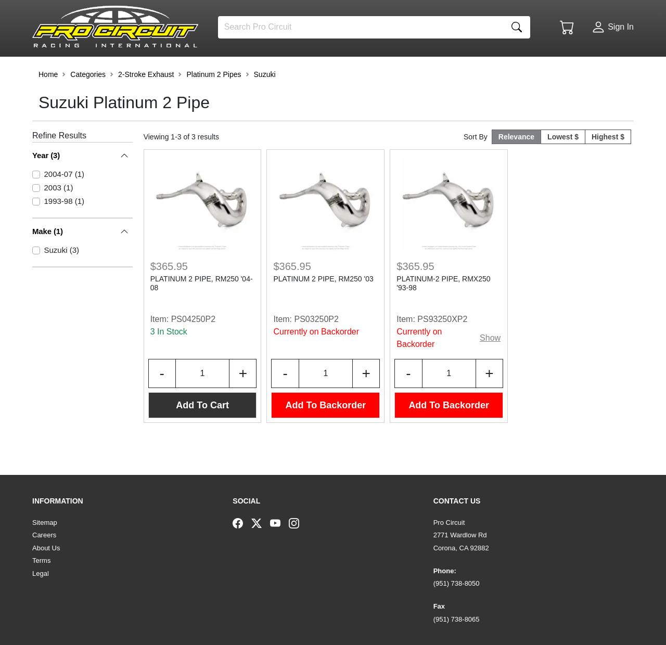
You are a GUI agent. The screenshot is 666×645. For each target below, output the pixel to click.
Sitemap (44, 522)
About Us (46, 548)
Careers (44, 535)
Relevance (516, 163)
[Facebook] (242, 523)
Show (490, 364)
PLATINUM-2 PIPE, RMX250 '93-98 (443, 309)
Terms (41, 560)
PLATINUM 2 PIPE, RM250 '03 (323, 305)
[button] (65, 68)
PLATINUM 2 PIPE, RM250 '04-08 (201, 309)
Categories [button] (88, 101)
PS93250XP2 (442, 345)
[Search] (361, 27)
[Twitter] (260, 523)
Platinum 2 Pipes (213, 101)
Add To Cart (202, 432)
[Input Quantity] (202, 400)
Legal (40, 573)
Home (48, 101)
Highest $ (608, 163)
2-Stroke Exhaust (146, 101)
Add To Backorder (326, 432)
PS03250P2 (316, 345)
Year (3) (46, 181)
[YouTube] (279, 523)
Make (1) (47, 217)
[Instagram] (298, 523)
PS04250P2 (193, 345)
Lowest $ (563, 163)
